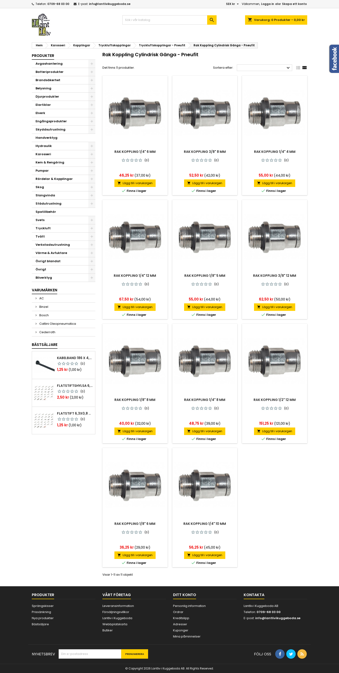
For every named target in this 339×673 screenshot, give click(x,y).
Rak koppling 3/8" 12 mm (274, 275)
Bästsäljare (44, 344)
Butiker (107, 630)
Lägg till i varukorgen (135, 183)
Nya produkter (43, 618)
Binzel (43, 307)
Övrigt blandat (48, 261)
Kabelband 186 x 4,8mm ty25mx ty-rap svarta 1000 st (75, 358)
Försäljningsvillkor (115, 612)
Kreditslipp (181, 618)
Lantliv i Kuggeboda (117, 618)
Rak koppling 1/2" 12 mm (275, 399)
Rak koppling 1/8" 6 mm (134, 523)
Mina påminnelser (187, 636)
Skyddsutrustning (50, 129)
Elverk (40, 113)
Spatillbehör (46, 212)
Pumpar (42, 170)
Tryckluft (43, 228)
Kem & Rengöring (50, 162)
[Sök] (169, 20)
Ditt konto (184, 595)
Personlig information (189, 606)
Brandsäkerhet (48, 80)
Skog (40, 187)
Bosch (44, 315)
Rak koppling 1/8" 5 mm (204, 275)
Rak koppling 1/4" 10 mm (204, 523)
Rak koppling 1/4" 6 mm (135, 151)
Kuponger (180, 630)
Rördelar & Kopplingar (54, 179)
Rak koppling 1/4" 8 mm (204, 399)
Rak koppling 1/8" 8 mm (134, 399)
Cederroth (47, 332)
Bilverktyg (44, 277)
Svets (40, 220)
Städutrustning (48, 203)
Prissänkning (41, 612)
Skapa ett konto (294, 4)
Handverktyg (46, 137)
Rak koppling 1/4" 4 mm (274, 151)
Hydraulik (44, 146)
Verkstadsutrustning (53, 244)
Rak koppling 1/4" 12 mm (135, 275)
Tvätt (40, 236)
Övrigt (41, 269)
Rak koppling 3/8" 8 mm (205, 151)
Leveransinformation (118, 606)
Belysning (43, 88)
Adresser (180, 624)
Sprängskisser (43, 606)
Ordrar (178, 612)
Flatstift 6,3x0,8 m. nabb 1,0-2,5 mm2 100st (75, 413)
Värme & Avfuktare (51, 253)
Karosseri (43, 154)
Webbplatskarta (114, 624)
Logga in (267, 4)
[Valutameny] (233, 4)
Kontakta (254, 595)
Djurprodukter (47, 96)
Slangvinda (45, 195)
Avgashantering (49, 63)
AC (41, 298)
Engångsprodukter (51, 121)
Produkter (43, 55)
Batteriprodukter (50, 72)
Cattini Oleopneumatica (57, 323)
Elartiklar (43, 105)
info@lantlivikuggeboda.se (109, 4)
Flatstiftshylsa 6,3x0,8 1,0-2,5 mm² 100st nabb (75, 386)
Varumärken (44, 290)
